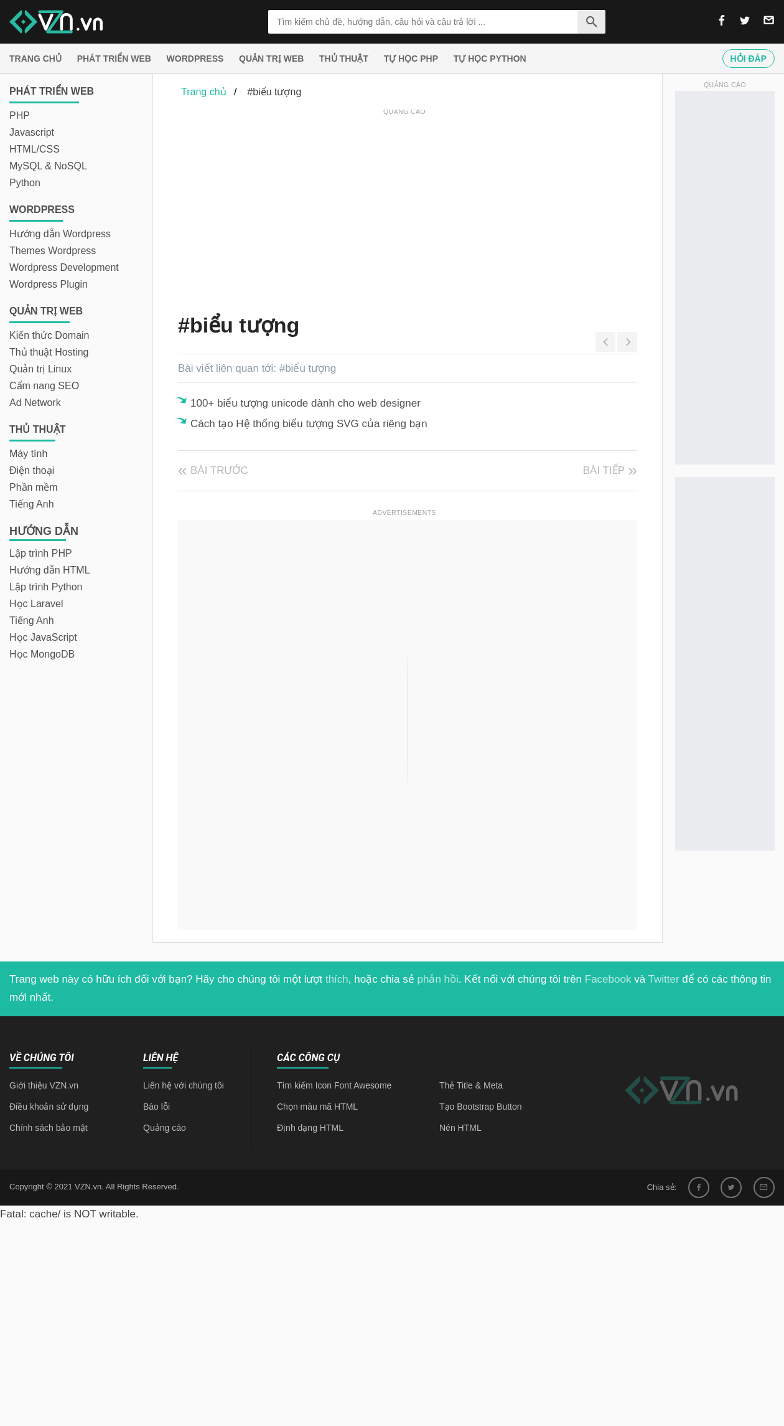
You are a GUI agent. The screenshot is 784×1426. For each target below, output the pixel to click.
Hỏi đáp (748, 59)
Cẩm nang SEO (44, 385)
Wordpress (195, 59)
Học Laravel (36, 603)
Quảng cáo (164, 1128)
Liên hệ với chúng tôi (183, 1085)
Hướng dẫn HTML (49, 570)
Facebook (608, 979)
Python (24, 182)
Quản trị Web (271, 59)
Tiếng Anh (31, 504)
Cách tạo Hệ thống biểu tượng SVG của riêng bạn (308, 424)
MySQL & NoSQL (48, 166)
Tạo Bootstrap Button (480, 1107)
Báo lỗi (156, 1107)
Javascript (31, 132)
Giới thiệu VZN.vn (43, 1085)
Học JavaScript (43, 637)
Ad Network (35, 402)
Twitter (663, 979)
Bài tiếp (604, 470)
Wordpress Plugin (48, 284)
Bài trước (219, 470)
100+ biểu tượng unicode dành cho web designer (305, 403)
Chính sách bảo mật (48, 1128)
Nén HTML (460, 1128)
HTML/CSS (34, 149)
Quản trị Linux (40, 369)
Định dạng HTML (310, 1128)
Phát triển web (114, 59)
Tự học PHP (411, 59)
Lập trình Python (46, 587)
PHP (19, 115)
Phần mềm (33, 487)
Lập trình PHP (40, 553)
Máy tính (28, 453)
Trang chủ (35, 59)
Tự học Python (490, 59)
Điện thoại (31, 470)
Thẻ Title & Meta (471, 1085)
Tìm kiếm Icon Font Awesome (334, 1085)
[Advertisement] (364, 205)
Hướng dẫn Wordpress (60, 234)
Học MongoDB (42, 654)
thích (336, 979)
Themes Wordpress (52, 250)
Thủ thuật (343, 59)
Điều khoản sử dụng (48, 1107)
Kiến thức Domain (49, 335)
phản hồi (438, 979)
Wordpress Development (64, 267)
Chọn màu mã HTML (317, 1107)
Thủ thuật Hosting (49, 352)
